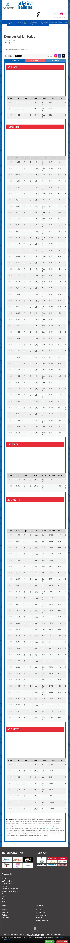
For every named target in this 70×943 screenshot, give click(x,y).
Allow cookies (49, 941)
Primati (35, 60)
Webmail (39, 917)
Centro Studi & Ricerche (44, 23)
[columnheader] (10, 98)
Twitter (4, 915)
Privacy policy (6, 939)
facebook (55, 14)
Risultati (14, 60)
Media (60, 22)
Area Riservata (41, 915)
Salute (56, 22)
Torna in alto (35, 931)
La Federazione (11, 23)
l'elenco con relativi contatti (46, 828)
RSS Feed (5, 910)
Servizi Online (40, 912)
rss (65, 14)
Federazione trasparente (33, 23)
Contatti (39, 910)
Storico (55, 60)
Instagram (5, 917)
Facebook (5, 912)
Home (4, 878)
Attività (65, 22)
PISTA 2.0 (25, 23)
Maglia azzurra (19, 23)
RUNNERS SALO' (9, 41)
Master (52, 22)
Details (61, 937)
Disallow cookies (62, 941)
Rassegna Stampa (42, 920)
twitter (58, 14)
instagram (61, 14)
